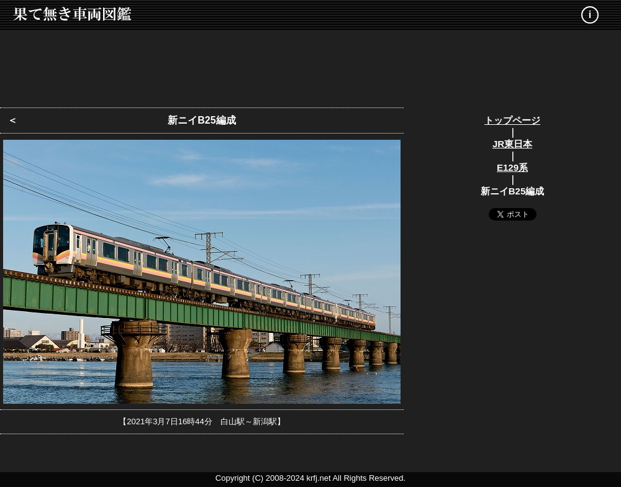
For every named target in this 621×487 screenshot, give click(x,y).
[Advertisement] (310, 65)
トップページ (512, 120)
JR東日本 (512, 144)
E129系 (512, 167)
